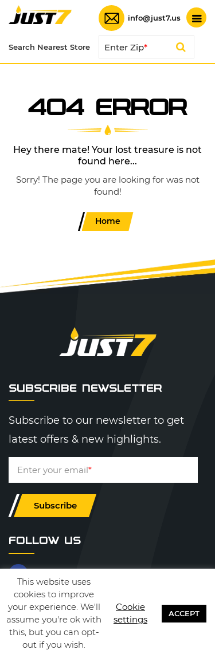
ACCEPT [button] (184, 613)
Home (107, 221)
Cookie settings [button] (130, 613)
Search (181, 49)
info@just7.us (154, 18)
